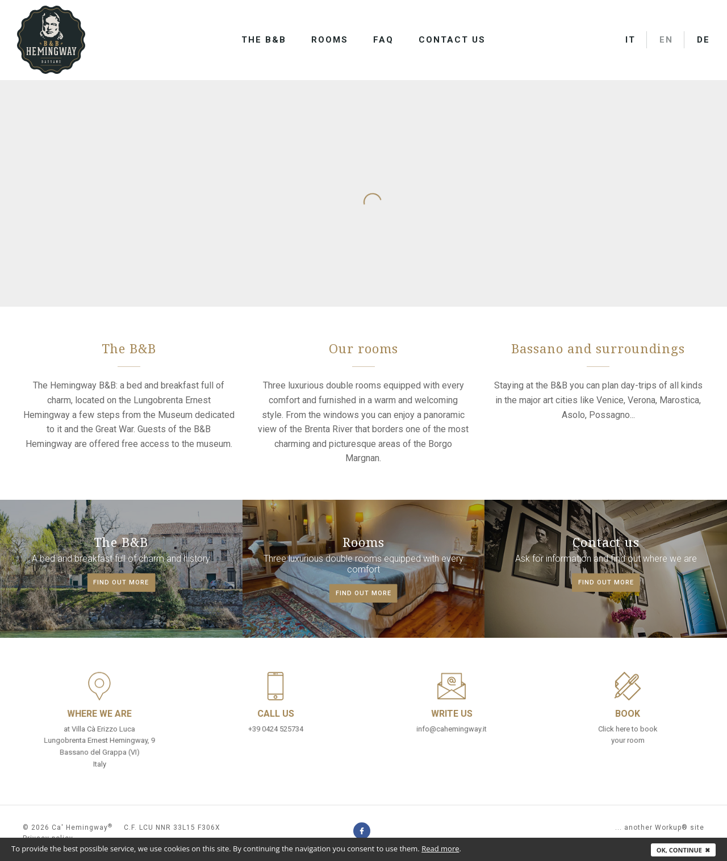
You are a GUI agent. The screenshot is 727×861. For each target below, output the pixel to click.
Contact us (452, 40)
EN (666, 40)
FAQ (383, 40)
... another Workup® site (659, 827)
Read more (440, 848)
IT (630, 40)
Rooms (329, 40)
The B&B (263, 40)
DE (703, 40)
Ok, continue (683, 850)
